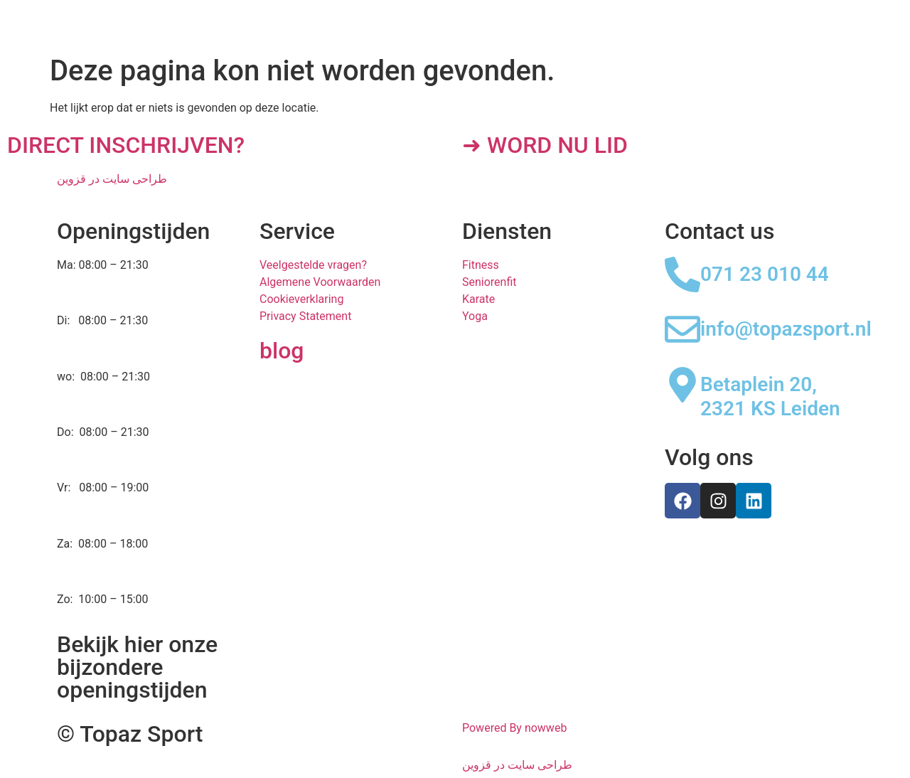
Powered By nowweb (514, 728)
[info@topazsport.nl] (682, 329)
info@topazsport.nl (786, 329)
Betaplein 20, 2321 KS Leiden (770, 396)
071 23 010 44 (764, 274)
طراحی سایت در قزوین (112, 179)
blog (281, 350)
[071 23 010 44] (682, 274)
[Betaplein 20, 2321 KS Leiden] (682, 385)
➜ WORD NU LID (545, 145)
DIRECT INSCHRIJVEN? (126, 145)
